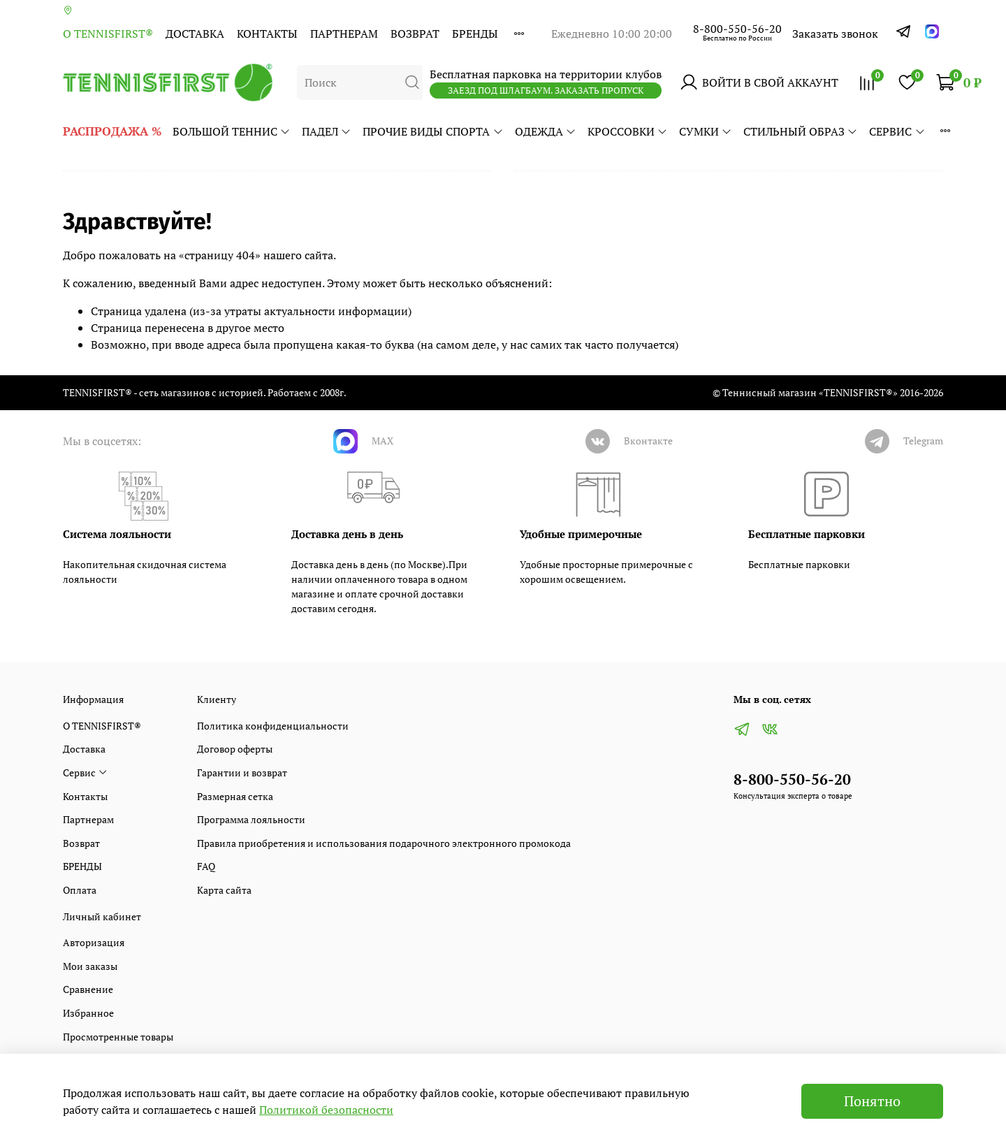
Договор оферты (234, 748)
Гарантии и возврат (242, 772)
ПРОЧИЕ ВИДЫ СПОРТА (433, 131)
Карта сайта (224, 890)
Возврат (415, 33)
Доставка (195, 33)
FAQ (206, 866)
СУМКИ (705, 131)
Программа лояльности (251, 819)
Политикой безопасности (326, 1109)
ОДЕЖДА (545, 131)
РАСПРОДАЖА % (112, 131)
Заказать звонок (835, 33)
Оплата (79, 890)
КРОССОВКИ (628, 131)
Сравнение (88, 989)
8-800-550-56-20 (737, 28)
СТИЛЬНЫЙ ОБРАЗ (800, 131)
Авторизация (93, 942)
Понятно (872, 1100)
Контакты (267, 33)
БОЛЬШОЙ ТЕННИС (232, 131)
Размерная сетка (235, 796)
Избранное (88, 1013)
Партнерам (344, 33)
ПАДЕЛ (326, 131)
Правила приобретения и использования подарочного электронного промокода (384, 843)
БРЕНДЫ (475, 33)
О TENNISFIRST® (108, 33)
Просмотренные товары (118, 1036)
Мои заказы (90, 966)
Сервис (897, 131)
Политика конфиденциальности (273, 725)
